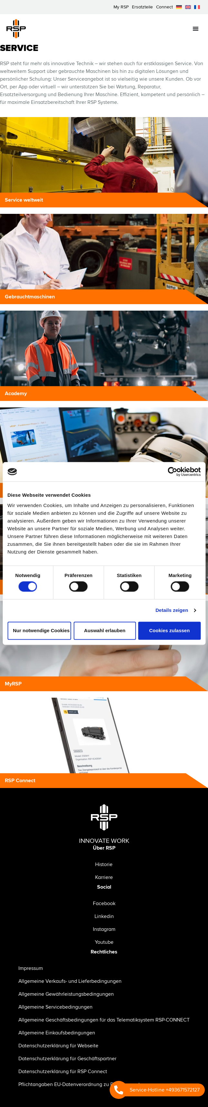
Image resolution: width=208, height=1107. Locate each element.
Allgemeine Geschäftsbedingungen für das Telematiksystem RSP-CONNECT (104, 1020)
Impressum (30, 968)
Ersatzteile (142, 7)
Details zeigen (171, 610)
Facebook (104, 903)
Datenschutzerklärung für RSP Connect (62, 1071)
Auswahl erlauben (104, 630)
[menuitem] (179, 7)
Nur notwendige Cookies (41, 630)
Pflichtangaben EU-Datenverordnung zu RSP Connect (79, 1084)
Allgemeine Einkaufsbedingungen (56, 1033)
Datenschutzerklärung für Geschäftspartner (67, 1058)
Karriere (104, 877)
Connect (164, 7)
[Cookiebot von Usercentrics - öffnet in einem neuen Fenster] (172, 471)
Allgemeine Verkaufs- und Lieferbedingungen (70, 981)
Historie (104, 864)
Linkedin (104, 916)
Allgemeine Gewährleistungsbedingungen (66, 994)
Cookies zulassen (169, 630)
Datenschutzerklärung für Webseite (58, 1045)
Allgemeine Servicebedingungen (55, 1007)
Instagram (104, 929)
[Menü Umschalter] (195, 28)
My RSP (121, 7)
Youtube (104, 942)
